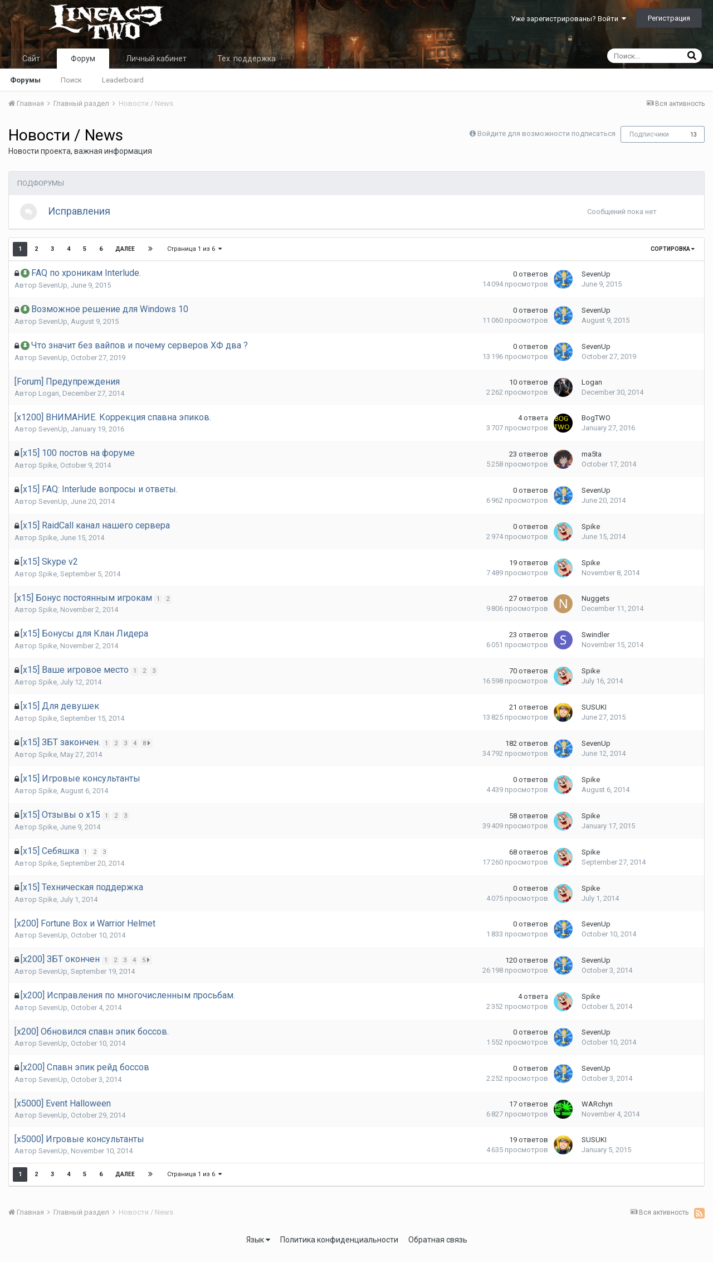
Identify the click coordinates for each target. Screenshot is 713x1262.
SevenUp (52, 291)
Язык (258, 1245)
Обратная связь (437, 1245)
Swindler (595, 640)
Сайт (31, 58)
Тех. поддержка (246, 58)
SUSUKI (594, 712)
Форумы (25, 80)
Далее (125, 254)
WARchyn (597, 1109)
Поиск (71, 80)
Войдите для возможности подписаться (546, 133)
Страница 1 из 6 (195, 254)
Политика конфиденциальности (339, 1245)
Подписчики (649, 134)
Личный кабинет (156, 58)
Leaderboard (123, 80)
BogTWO (596, 423)
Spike (47, 471)
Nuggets (595, 604)
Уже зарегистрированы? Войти (568, 18)
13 (693, 135)
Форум (83, 58)
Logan (48, 399)
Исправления (84, 214)
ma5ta (592, 459)
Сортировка (673, 254)
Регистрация (669, 18)
